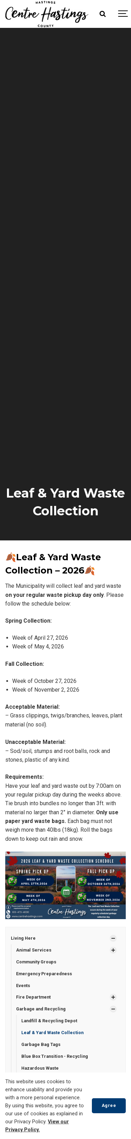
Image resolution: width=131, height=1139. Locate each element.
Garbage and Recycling (41, 1008)
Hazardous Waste (40, 1068)
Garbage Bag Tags (40, 1044)
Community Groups (36, 961)
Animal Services (33, 950)
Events (23, 985)
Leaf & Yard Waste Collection (52, 1032)
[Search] (102, 14)
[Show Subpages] (113, 938)
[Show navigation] (123, 14)
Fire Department (33, 997)
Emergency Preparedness (44, 973)
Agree (109, 1105)
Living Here (23, 938)
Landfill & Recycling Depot (49, 1020)
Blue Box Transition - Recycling (54, 1056)
